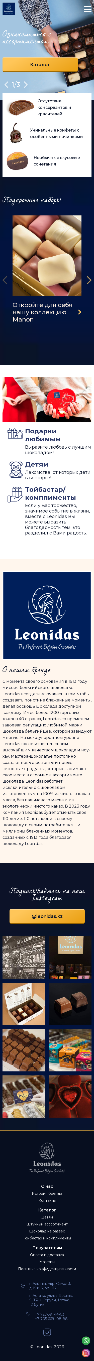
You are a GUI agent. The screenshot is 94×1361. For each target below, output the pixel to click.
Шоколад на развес (47, 1231)
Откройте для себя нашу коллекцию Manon (43, 312)
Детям (47, 1217)
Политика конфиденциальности (47, 1269)
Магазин (47, 1262)
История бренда (47, 1193)
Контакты (47, 1200)
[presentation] (6, 280)
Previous (6, 84)
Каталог (40, 64)
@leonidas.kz (47, 916)
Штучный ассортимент (47, 1224)
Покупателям (47, 1247)
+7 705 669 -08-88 (51, 1319)
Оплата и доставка (47, 1255)
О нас (47, 1186)
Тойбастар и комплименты (47, 1238)
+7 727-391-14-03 (49, 1314)
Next (25, 84)
